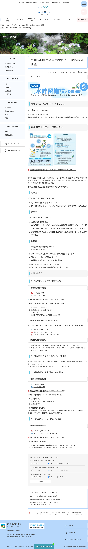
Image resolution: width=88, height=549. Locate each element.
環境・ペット (17, 25)
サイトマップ (10, 546)
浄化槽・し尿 (9, 70)
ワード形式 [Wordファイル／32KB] (45, 433)
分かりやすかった (36, 470)
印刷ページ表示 (83, 72)
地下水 (7, 131)
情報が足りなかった (63, 463)
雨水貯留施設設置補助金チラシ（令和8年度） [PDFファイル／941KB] (53, 170)
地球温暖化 (9, 135)
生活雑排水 (9, 67)
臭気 (6, 114)
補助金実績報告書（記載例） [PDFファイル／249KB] (47, 391)
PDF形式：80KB (39, 293)
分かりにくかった (63, 470)
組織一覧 (71, 525)
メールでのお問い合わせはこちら (41, 504)
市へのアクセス (72, 532)
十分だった (35, 463)
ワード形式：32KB (39, 295)
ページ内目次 (35, 77)
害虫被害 (8, 108)
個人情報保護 (29, 546)
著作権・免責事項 (19, 546)
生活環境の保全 (10, 64)
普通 (50, 463)
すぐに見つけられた (37, 477)
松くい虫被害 (9, 111)
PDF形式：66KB (39, 384)
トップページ (9, 25)
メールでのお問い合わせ (75, 539)
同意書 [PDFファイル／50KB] (43, 332)
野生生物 (8, 87)
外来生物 (8, 94)
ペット (7, 84)
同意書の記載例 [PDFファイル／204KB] (47, 335)
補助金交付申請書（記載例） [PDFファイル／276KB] (47, 299)
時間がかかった (62, 477)
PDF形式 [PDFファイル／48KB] (44, 431)
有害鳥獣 (8, 91)
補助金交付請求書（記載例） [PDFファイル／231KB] (47, 437)
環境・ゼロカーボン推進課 (38, 496)
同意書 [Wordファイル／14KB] (44, 329)
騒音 (6, 118)
